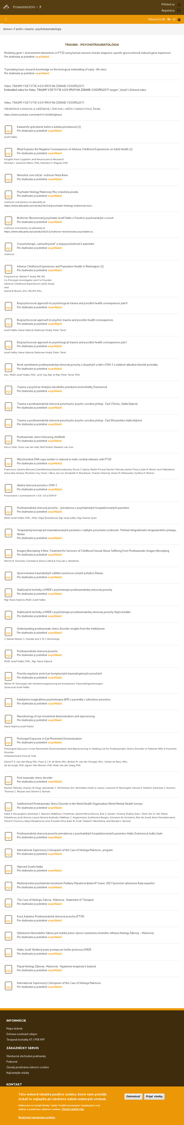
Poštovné (11, 1062)
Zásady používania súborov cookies (27, 1067)
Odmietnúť (133, 1096)
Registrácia (168, 10)
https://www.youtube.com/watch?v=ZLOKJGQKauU (33, 114)
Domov (7, 29)
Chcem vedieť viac (73, 1109)
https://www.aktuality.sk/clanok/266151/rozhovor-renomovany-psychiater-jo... (49, 231)
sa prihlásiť (42, 56)
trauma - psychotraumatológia (43, 29)
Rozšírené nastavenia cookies (36, 1117)
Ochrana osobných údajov (21, 1034)
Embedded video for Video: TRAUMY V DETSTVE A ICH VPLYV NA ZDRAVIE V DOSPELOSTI (56, 90)
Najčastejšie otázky (17, 1073)
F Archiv (18, 29)
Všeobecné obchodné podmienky (26, 1056)
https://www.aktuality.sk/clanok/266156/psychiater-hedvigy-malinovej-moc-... (49, 205)
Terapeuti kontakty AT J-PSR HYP (25, 1039)
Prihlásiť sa (168, 4)
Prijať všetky (154, 1096)
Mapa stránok (14, 1028)
